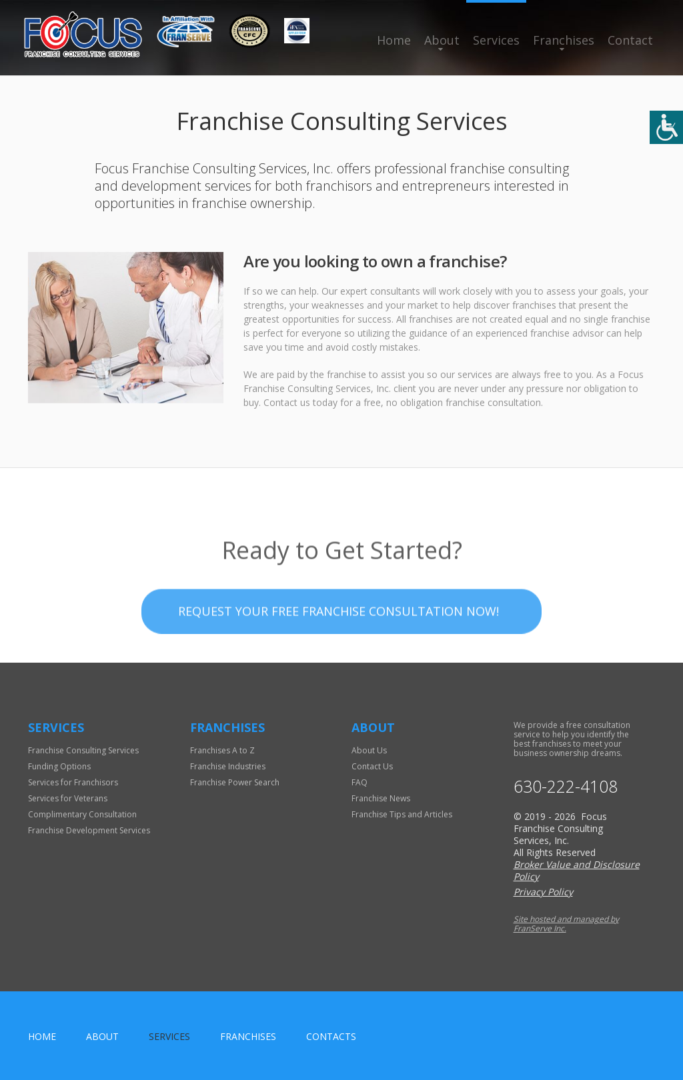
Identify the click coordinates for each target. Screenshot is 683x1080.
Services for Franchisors (73, 782)
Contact (630, 40)
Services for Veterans (67, 798)
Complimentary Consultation (82, 814)
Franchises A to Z (222, 750)
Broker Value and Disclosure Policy (577, 870)
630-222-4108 (566, 786)
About (442, 40)
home (42, 1036)
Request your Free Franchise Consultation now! (338, 638)
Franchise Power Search (234, 782)
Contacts (331, 1036)
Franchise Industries (227, 766)
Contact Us (372, 766)
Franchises (563, 40)
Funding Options (59, 766)
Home (394, 40)
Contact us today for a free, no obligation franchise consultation (402, 402)
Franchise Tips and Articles (402, 814)
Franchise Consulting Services (83, 750)
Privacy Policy (543, 891)
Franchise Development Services (89, 830)
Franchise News (381, 798)
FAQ (360, 782)
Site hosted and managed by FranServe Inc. (566, 923)
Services (496, 40)
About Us (369, 750)
